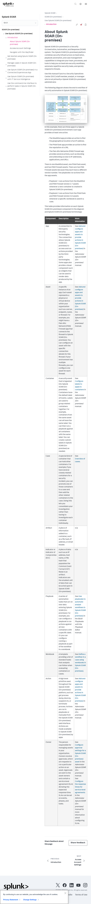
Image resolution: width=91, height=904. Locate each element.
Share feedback (78, 843)
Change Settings (30, 900)
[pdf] (85, 24)
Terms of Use (81, 895)
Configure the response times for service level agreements (80, 787)
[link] (76, 24)
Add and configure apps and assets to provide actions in (80, 237)
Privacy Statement (10, 900)
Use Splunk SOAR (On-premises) (58, 21)
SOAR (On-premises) (53, 17)
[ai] (81, 24)
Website (68, 895)
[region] (34, 897)
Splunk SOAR (50, 13)
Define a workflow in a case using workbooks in (80, 663)
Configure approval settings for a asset (80, 753)
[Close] (65, 893)
